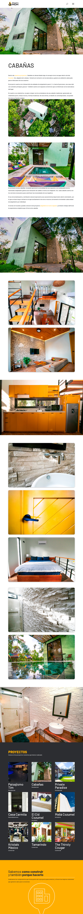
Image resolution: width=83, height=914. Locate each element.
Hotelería (34, 820)
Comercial (11, 850)
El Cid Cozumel (37, 815)
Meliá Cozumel (65, 814)
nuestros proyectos (21, 75)
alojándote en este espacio (48, 205)
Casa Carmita (17, 814)
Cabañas (37, 784)
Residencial (11, 790)
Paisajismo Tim (15, 785)
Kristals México (13, 846)
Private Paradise (61, 785)
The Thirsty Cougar (62, 846)
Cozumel (10, 78)
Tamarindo (39, 844)
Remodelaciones (13, 817)
